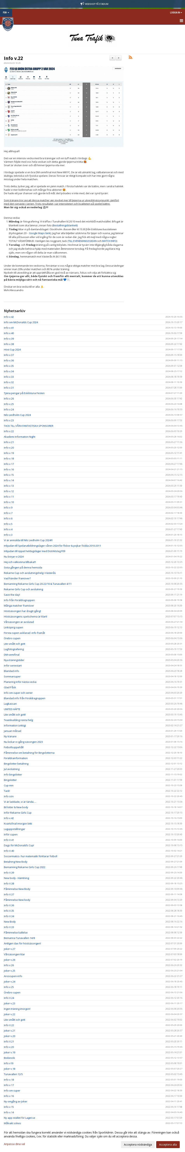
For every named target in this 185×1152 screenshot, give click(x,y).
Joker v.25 (9, 970)
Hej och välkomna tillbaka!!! (20, 562)
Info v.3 (8, 534)
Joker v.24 (9, 981)
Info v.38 (9, 344)
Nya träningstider (14, 660)
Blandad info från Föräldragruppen (24, 698)
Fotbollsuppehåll (14, 747)
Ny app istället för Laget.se (19, 1118)
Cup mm (8, 785)
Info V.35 (9, 910)
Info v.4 (8, 529)
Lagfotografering (14, 649)
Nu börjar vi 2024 (14, 556)
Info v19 (8, 1063)
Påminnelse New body (17, 900)
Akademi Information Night (19, 436)
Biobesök (9, 1058)
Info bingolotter (13, 774)
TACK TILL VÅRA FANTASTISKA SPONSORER (28, 426)
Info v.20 (9, 447)
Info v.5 (8, 524)
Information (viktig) (15, 725)
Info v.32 (9, 382)
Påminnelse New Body (17, 889)
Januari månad (12, 731)
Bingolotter (10, 780)
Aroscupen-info (13, 976)
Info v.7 (8, 513)
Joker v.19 (9, 1052)
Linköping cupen (13, 627)
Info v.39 (9, 338)
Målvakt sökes (12, 1123)
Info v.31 (9, 387)
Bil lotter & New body (16, 807)
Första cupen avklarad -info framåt (24, 633)
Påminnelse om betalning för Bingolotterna (29, 752)
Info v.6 (8, 518)
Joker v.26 (9, 959)
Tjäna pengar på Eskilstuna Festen (24, 393)
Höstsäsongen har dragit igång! (22, 611)
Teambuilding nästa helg (18, 720)
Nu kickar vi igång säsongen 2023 (23, 742)
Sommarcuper (12, 676)
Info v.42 (9, 317)
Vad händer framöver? (17, 578)
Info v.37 (9, 355)
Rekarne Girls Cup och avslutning (23, 589)
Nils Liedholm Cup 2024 (17, 415)
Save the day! (12, 594)
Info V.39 (9, 872)
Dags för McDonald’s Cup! (19, 845)
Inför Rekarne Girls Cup (18, 812)
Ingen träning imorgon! (17, 1009)
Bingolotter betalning (16, 763)
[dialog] (92, 1138)
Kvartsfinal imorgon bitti (18, 823)
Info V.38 (9, 883)
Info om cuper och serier (18, 693)
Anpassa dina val (14, 1144)
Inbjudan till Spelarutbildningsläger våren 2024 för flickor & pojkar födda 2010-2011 (52, 545)
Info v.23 (9, 420)
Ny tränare (10, 736)
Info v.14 (9, 480)
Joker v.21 (9, 1030)
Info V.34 (9, 916)
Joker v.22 (9, 1014)
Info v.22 (13, 58)
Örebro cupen (12, 638)
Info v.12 (9, 491)
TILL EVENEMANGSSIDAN (82, 241)
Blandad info (11, 671)
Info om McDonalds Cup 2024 (21, 322)
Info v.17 (9, 464)
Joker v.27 (9, 949)
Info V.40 (9, 851)
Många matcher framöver (19, 605)
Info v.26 (9, 398)
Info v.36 (9, 360)
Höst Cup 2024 (12, 349)
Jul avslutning (11, 769)
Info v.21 (9, 442)
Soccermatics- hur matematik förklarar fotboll (30, 856)
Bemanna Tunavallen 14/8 (19, 938)
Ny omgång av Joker (15, 1101)
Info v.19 (9, 453)
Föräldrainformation (16, 758)
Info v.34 (9, 371)
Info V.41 (9, 840)
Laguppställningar (14, 829)
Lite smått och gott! (15, 714)
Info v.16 (9, 469)
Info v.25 (9, 404)
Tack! (7, 791)
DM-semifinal (11, 654)
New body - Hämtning (16, 878)
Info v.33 (9, 376)
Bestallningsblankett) (65, 225)
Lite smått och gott (14, 643)
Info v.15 (9, 475)
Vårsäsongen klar (14, 954)
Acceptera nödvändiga (138, 1144)
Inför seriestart (13, 665)
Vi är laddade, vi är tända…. (20, 801)
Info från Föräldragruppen (19, 600)
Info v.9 (8, 507)
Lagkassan (10, 703)
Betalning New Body (15, 861)
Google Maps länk (39, 233)
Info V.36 (9, 905)
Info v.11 (9, 496)
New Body (10, 921)
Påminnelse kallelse (16, 932)
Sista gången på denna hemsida (23, 567)
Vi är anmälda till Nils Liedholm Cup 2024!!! (28, 540)
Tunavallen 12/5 (13, 1074)
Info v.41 (9, 327)
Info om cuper (12, 1090)
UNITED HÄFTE (12, 709)
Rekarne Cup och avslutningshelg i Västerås (30, 573)
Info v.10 (9, 502)
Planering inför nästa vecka (20, 682)
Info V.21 (9, 1041)
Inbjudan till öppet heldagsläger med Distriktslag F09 (34, 551)
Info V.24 (9, 998)
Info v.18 (9, 458)
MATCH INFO (109, 241)
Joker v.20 (9, 1036)
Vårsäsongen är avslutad (19, 622)
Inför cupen (11, 834)
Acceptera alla (168, 1144)
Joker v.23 (9, 1003)
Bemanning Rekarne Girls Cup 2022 (24, 867)
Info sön (9, 796)
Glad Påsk (10, 687)
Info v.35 (9, 366)
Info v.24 (9, 409)
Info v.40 (9, 333)
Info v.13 (9, 485)
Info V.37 (9, 894)
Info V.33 (9, 927)
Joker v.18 (9, 1068)
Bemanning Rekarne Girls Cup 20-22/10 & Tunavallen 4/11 (38, 584)
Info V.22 (9, 1025)
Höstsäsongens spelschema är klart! (25, 616)
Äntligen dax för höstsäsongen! (22, 943)
